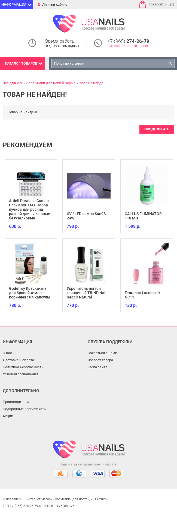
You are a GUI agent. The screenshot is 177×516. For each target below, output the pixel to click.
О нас (7, 353)
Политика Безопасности (23, 367)
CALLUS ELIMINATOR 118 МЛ (143, 216)
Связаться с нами (102, 353)
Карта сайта (97, 367)
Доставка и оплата (18, 360)
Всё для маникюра (18, 83)
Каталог (21, 63)
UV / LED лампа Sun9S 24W (86, 216)
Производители (16, 402)
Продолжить (156, 129)
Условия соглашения (20, 374)
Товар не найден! (92, 83)
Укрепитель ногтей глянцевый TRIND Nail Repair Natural (86, 292)
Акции (8, 416)
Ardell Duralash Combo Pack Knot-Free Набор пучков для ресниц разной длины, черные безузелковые (29, 209)
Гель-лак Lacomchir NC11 (142, 295)
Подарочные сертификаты (25, 409)
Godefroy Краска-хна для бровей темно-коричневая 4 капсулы (29, 292)
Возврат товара (100, 360)
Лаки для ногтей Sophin (56, 83)
